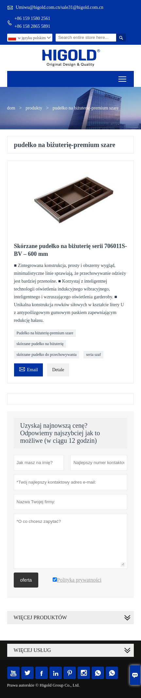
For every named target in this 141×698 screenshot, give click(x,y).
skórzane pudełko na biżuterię (40, 343)
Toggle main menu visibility (122, 77)
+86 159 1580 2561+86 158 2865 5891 (32, 22)
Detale (58, 369)
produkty (34, 108)
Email (28, 368)
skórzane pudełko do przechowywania (47, 354)
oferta (26, 580)
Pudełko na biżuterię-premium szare (45, 333)
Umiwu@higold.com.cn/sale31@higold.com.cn (59, 7)
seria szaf (93, 354)
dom (11, 108)
